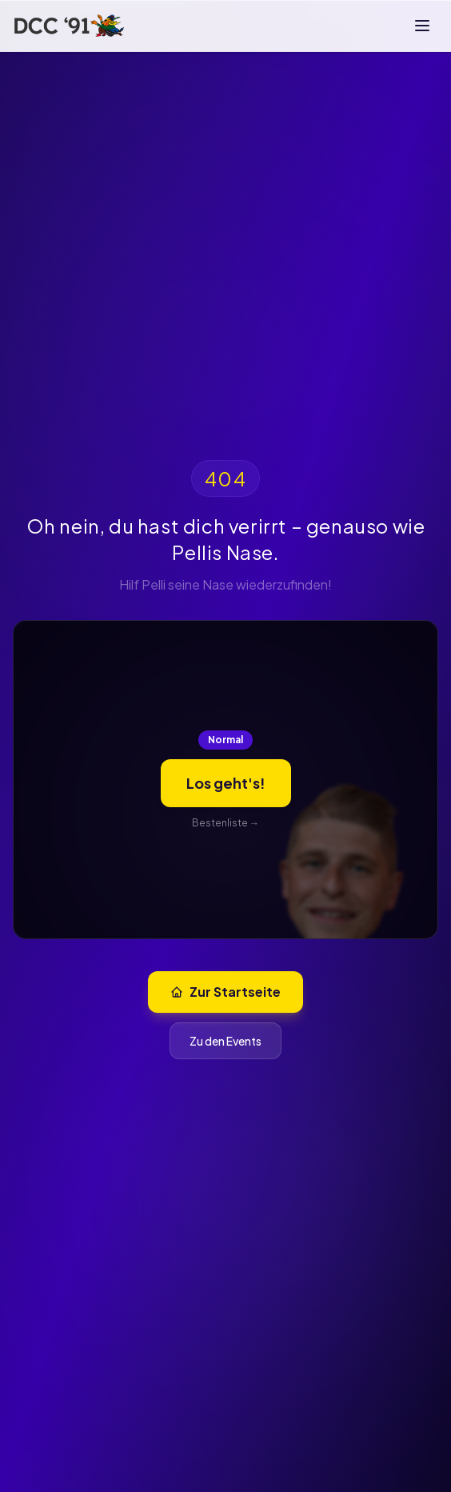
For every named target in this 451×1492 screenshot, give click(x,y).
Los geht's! (225, 783)
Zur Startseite (225, 991)
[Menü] (422, 26)
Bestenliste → (225, 823)
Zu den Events (225, 1041)
